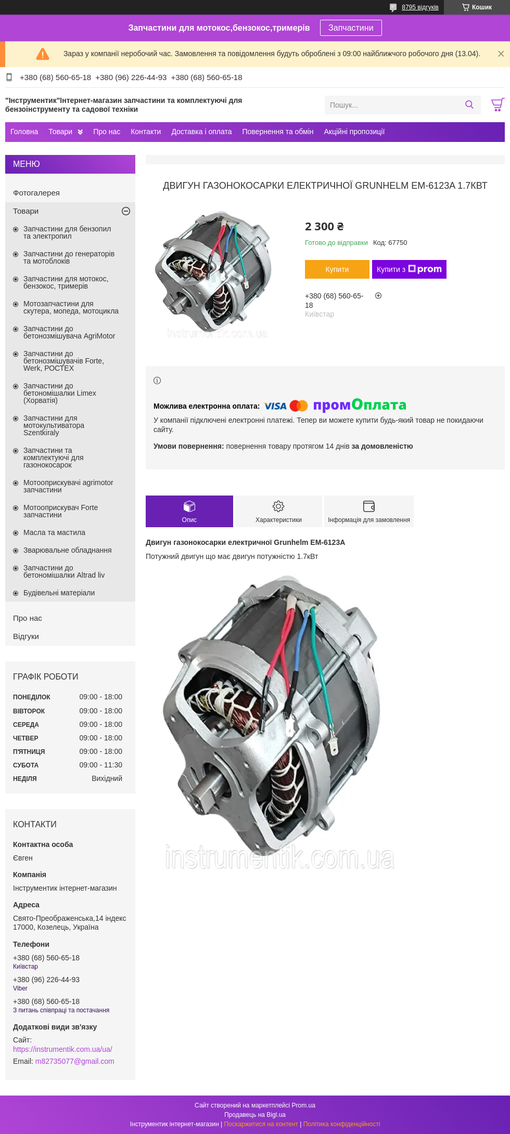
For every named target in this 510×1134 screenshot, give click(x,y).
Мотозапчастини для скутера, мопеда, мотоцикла (71, 307)
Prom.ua (303, 1105)
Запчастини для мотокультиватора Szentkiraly (53, 425)
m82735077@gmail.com (74, 1061)
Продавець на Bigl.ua (255, 1114)
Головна (24, 131)
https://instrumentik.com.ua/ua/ (62, 1049)
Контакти (146, 131)
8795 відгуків (420, 7)
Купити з (409, 269)
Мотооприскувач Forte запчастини (60, 511)
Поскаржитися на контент (261, 1124)
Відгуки (26, 636)
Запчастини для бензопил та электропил (67, 232)
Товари (60, 131)
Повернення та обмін (277, 131)
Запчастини (351, 27)
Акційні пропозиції (354, 131)
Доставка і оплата (201, 131)
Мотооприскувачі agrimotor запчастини (68, 486)
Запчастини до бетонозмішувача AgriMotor (69, 332)
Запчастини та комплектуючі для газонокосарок (53, 457)
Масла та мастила (54, 532)
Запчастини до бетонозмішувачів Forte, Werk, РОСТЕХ (63, 360)
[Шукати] (469, 105)
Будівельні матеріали (59, 593)
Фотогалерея (36, 192)
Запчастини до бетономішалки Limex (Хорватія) (59, 393)
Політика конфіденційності (341, 1124)
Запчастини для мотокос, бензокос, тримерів (66, 282)
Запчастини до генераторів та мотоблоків (68, 257)
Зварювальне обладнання (67, 550)
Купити (337, 269)
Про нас (106, 131)
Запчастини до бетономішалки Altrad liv (64, 571)
